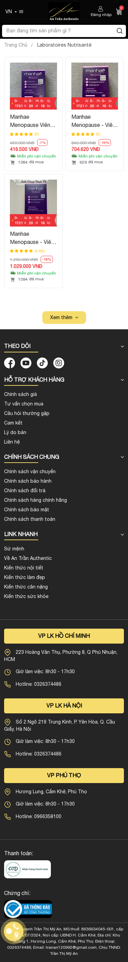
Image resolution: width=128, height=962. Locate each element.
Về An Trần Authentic (28, 558)
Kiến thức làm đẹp (24, 577)
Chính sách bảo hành (28, 481)
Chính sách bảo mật (26, 509)
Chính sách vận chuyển (30, 471)
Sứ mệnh (14, 548)
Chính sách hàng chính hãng (35, 500)
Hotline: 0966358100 (38, 816)
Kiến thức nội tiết (23, 567)
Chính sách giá (20, 394)
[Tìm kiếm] (119, 31)
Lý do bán (15, 432)
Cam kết (13, 423)
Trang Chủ (15, 45)
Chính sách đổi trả (24, 490)
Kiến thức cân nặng (26, 587)
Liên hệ (12, 442)
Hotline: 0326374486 (38, 684)
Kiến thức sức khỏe (26, 596)
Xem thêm (61, 317)
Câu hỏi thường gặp (26, 413)
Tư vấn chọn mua (23, 404)
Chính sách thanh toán (29, 519)
